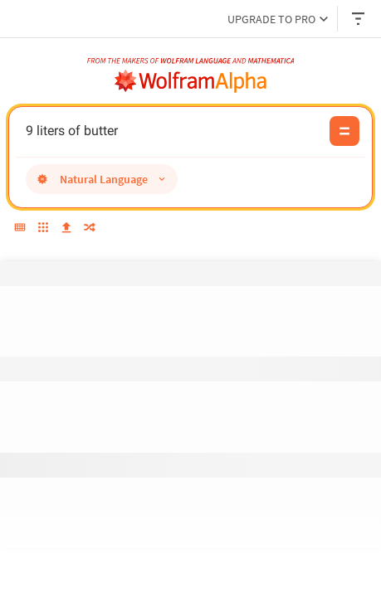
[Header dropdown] (359, 18)
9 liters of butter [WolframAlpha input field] (173, 131)
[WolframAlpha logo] (191, 81)
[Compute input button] (344, 131)
